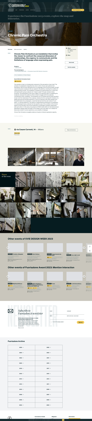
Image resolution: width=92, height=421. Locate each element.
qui (59, 419)
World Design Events (38, 394)
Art (15, 75)
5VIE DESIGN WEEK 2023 (21, 71)
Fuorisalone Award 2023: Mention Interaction (41, 71)
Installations (20, 75)
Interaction (18, 81)
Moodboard (37, 395)
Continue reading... (19, 117)
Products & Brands (55, 412)
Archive (53, 400)
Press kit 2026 (71, 396)
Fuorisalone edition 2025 (39, 409)
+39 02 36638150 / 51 (12, 401)
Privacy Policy (10, 413)
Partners (70, 401)
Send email (71, 62)
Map (69, 52)
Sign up (80, 338)
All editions (37, 412)
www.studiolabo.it (12, 404)
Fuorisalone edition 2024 (39, 411)
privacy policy (61, 337)
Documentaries (54, 411)
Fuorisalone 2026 (55, 397)
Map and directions (71, 130)
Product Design (28, 75)
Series (53, 409)
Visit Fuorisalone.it (78, 10)
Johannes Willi (18, 67)
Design (53, 394)
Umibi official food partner (73, 404)
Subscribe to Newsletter (74, 413)
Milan (53, 392)
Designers (36, 400)
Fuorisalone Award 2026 (39, 397)
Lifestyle (53, 395)
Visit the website (71, 67)
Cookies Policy (16, 413)
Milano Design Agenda (39, 392)
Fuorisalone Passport (72, 399)
